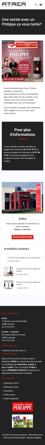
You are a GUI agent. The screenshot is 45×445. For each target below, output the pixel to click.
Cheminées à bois (11, 383)
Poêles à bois (9, 395)
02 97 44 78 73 (8, 327)
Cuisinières (8, 391)
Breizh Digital (19, 438)
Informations (8, 42)
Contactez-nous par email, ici (14, 350)
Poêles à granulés (11, 398)
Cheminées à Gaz (10, 387)
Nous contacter (22, 237)
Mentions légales (34, 438)
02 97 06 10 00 (8, 340)
